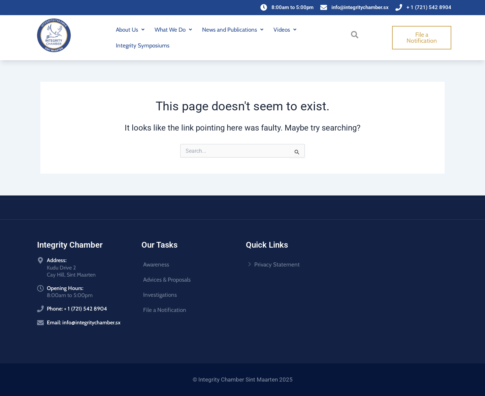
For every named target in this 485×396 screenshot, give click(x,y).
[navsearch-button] (356, 36)
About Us (130, 29)
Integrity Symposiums (142, 45)
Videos (284, 29)
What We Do (173, 29)
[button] (130, 30)
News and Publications (232, 29)
